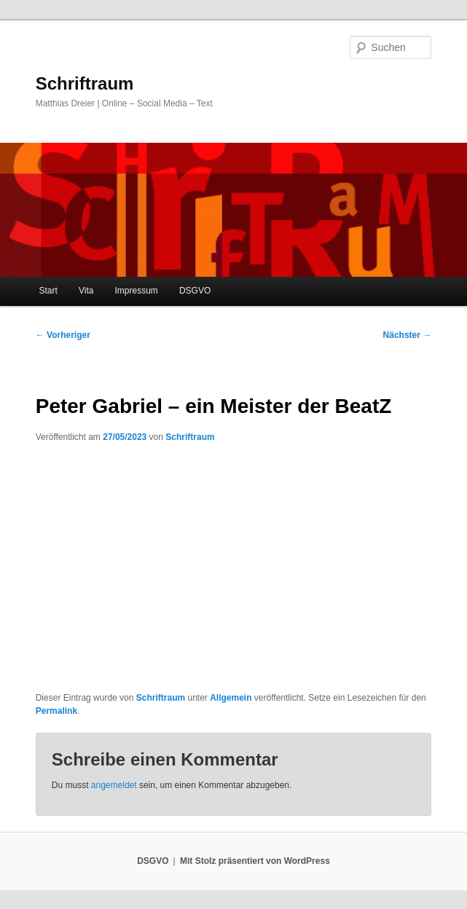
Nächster (407, 335)
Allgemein (230, 698)
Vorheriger (63, 335)
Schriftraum (85, 83)
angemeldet (114, 785)
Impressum (136, 291)
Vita (86, 291)
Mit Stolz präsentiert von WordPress (255, 861)
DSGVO (195, 291)
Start (48, 291)
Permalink (56, 711)
